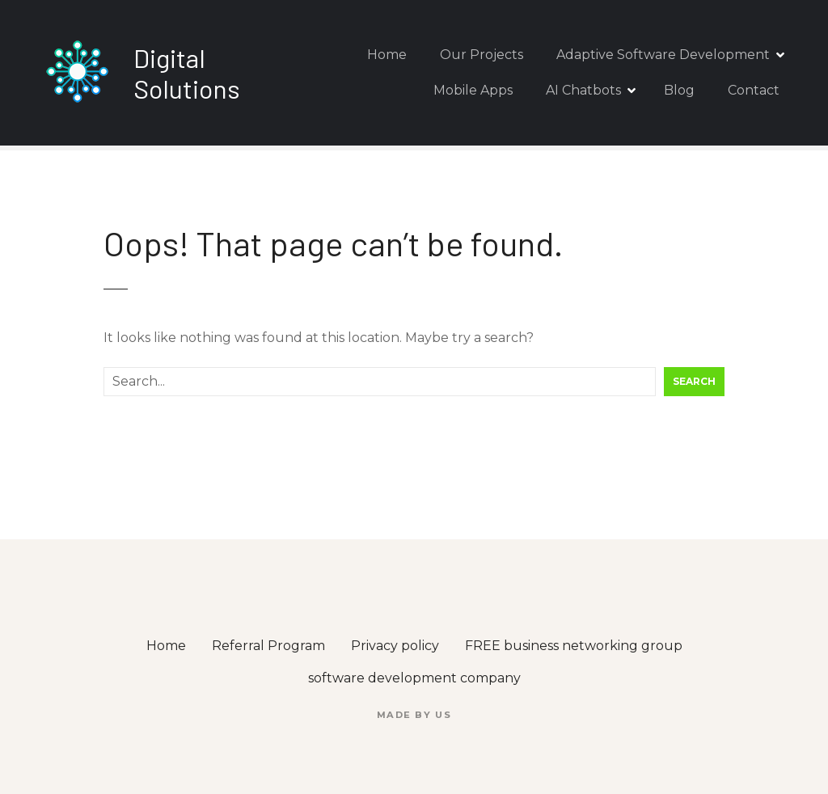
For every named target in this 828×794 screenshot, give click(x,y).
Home (387, 54)
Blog (679, 90)
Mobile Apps (473, 90)
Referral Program (268, 645)
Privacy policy (395, 645)
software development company (414, 678)
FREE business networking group (573, 645)
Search (694, 381)
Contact (753, 90)
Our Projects (481, 54)
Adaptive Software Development (663, 54)
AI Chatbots (583, 90)
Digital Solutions (186, 72)
